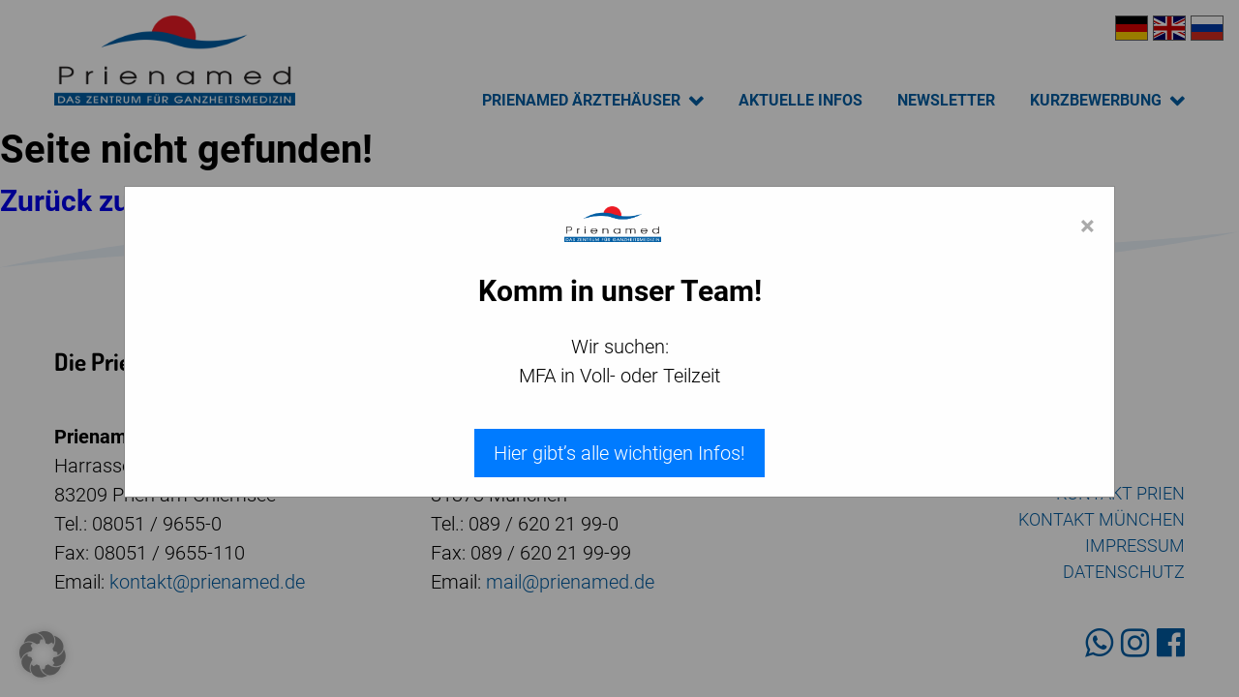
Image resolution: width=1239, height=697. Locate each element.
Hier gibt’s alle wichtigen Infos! (619, 453)
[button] (42, 654)
